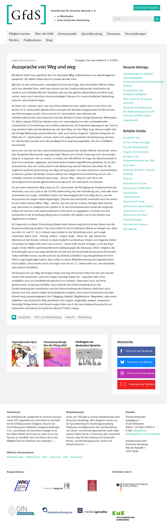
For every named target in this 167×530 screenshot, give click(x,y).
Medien (14, 40)
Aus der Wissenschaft (135, 146)
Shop (49, 40)
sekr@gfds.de (139, 430)
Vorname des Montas (135, 224)
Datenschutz (76, 457)
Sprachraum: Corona (135, 183)
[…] (54, 440)
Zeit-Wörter (130, 228)
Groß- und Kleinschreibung (47, 317)
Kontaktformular (15, 457)
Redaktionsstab (75, 411)
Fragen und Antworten (24, 60)
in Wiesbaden (65, 16)
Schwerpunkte (67, 33)
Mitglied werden (19, 33)
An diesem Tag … (132, 137)
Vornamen (113, 33)
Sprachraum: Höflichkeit (137, 187)
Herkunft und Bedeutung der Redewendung (139, 111)
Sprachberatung (92, 33)
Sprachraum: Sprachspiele (138, 206)
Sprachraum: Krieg (133, 201)
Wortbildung (84, 317)
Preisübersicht (33, 457)
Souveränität (130, 120)
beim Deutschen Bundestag (73, 20)
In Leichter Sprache (146, 7)
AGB (65, 457)
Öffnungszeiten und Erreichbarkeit (143, 434)
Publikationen (32, 40)
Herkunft (69, 317)
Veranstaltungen (135, 33)
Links (44, 457)
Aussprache (24, 317)
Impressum (55, 457)
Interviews (129, 165)
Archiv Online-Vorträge (136, 142)
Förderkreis (13, 411)
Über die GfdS (44, 33)
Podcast (127, 178)
